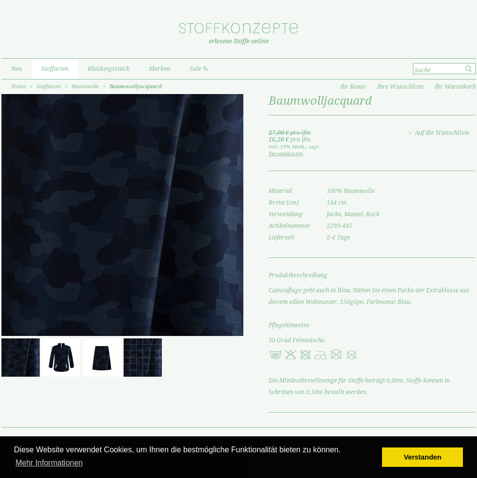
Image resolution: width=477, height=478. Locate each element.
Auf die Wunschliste (442, 132)
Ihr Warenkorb (455, 86)
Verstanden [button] (423, 457)
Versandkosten (286, 153)
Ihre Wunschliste (400, 86)
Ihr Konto (353, 86)
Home (18, 86)
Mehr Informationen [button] (49, 463)
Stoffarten (48, 86)
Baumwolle (85, 86)
